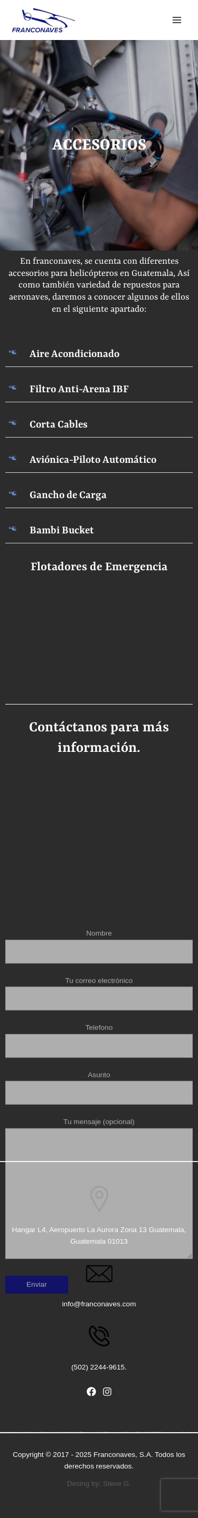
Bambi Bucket (62, 531)
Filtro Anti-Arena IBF (79, 389)
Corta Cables (59, 425)
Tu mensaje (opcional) (99, 1327)
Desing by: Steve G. (99, 1483)
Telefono (99, 1178)
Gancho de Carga (68, 495)
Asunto (99, 1225)
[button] (99, 354)
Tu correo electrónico (99, 1131)
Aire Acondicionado (74, 354)
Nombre (99, 1084)
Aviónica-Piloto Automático (93, 460)
